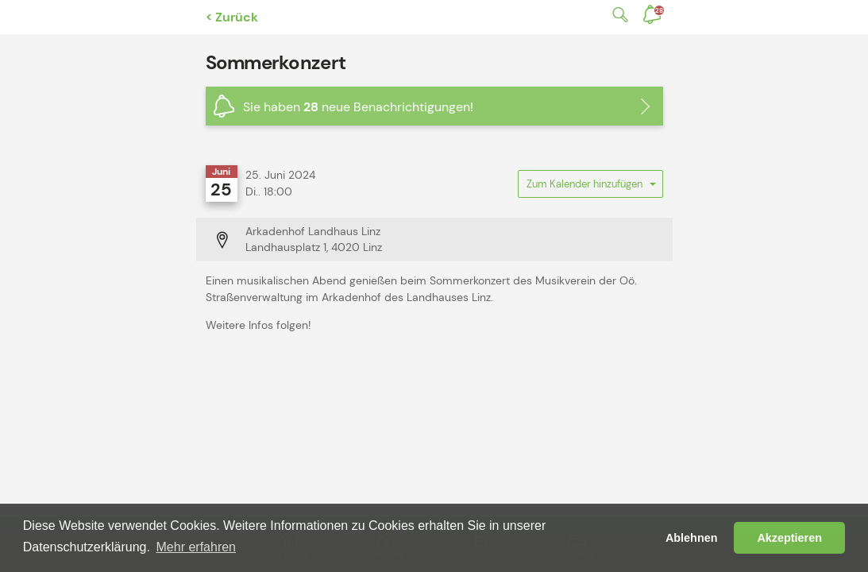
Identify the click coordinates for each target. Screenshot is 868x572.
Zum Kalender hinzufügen (590, 187)
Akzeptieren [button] (789, 537)
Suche (617, 14)
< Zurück (232, 17)
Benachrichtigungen (659, 10)
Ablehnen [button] (691, 537)
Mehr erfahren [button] (196, 547)
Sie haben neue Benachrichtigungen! (358, 107)
